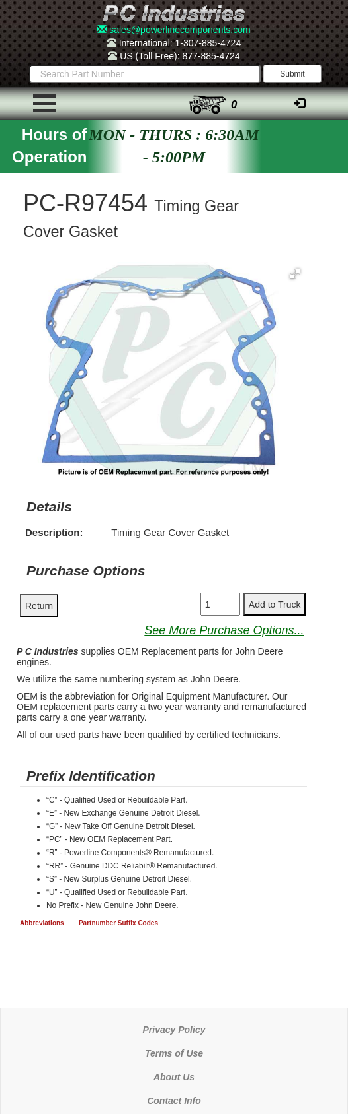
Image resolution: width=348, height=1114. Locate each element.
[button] (295, 273)
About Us (174, 1077)
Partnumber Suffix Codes (118, 923)
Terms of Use (174, 1053)
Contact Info (174, 1101)
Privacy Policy (174, 1029)
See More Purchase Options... (224, 630)
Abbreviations (42, 923)
